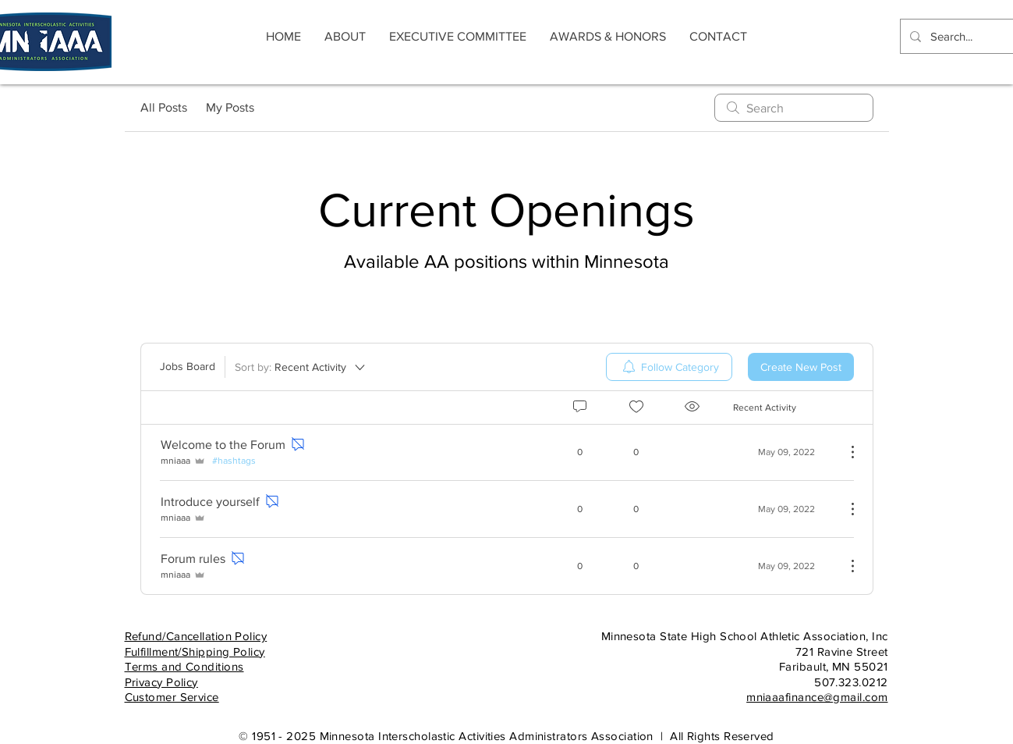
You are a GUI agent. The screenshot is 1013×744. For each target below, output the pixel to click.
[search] (793, 108)
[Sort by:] (301, 367)
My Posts (230, 107)
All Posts (163, 107)
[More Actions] (844, 452)
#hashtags (234, 460)
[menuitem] (669, 367)
